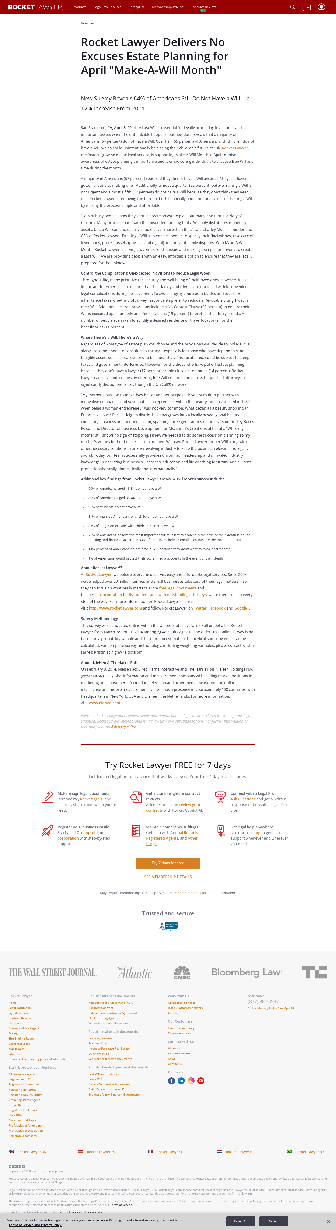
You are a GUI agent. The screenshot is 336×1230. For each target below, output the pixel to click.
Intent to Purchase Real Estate (109, 1049)
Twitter (200, 608)
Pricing (13, 1033)
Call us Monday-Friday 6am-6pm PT (271, 1008)
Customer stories (179, 1033)
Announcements (179, 1053)
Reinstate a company (23, 1136)
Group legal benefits (181, 1003)
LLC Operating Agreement (106, 1018)
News (171, 1059)
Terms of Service (121, 1205)
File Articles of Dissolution (26, 1131)
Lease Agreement (100, 1038)
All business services (22, 1074)
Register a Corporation (24, 1084)
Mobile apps (16, 1049)
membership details (185, 893)
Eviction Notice (98, 1043)
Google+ (241, 608)
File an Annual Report (23, 1120)
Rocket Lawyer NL (240, 1152)
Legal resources (19, 1044)
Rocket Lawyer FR (171, 1152)
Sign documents (19, 1013)
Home (13, 1003)
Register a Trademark (23, 1110)
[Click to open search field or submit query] (293, 7)
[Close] (328, 1221)
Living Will (95, 1079)
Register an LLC (19, 1079)
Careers (173, 1013)
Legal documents (20, 1008)
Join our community (181, 1028)
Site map (14, 1054)
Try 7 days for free (168, 862)
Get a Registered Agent (24, 1100)
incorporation (110, 594)
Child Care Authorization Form (108, 1089)
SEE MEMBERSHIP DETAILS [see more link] (168, 876)
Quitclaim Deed (98, 1054)
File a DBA (15, 1115)
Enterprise (137, 7)
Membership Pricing (168, 7)
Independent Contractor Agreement (112, 1013)
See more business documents (109, 1023)
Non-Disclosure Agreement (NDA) (110, 1003)
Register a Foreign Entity (25, 1095)
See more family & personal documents (114, 1094)
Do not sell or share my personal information (38, 1059)
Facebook (217, 608)
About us (174, 1048)
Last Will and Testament (104, 1074)
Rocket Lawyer (235, 148)
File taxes (15, 1023)
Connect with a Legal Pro (25, 1028)
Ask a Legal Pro (123, 726)
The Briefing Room (21, 1039)
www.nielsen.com (104, 702)
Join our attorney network (185, 1008)
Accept (274, 1221)
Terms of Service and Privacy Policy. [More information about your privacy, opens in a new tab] (35, 1225)
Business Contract (100, 1008)
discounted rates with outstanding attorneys (167, 594)
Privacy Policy (95, 1212)
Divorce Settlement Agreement (109, 1084)
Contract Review (203, 7)
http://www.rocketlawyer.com (115, 608)
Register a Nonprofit (22, 1090)
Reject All (240, 1221)
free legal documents (177, 588)
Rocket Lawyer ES (101, 1152)
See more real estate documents (110, 1059)
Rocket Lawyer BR (309, 1152)
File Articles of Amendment (27, 1125)
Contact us (175, 1064)
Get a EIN (15, 1105)
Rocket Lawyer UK (32, 1152)
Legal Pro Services (108, 7)
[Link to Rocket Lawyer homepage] (35, 8)
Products (80, 7)
